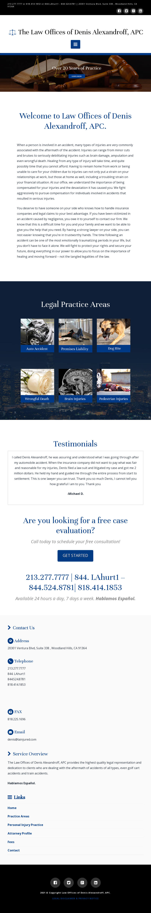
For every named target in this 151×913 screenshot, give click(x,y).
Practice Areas (18, 816)
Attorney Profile (20, 833)
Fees (11, 842)
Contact (14, 850)
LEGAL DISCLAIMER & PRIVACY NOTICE (75, 898)
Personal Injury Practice (25, 825)
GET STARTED (75, 555)
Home (12, 808)
